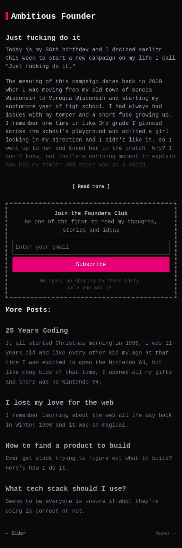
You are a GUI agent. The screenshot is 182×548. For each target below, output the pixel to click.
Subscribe (91, 265)
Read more (91, 186)
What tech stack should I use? (66, 489)
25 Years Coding (37, 331)
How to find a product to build (68, 446)
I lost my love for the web (60, 403)
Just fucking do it (43, 38)
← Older (16, 533)
